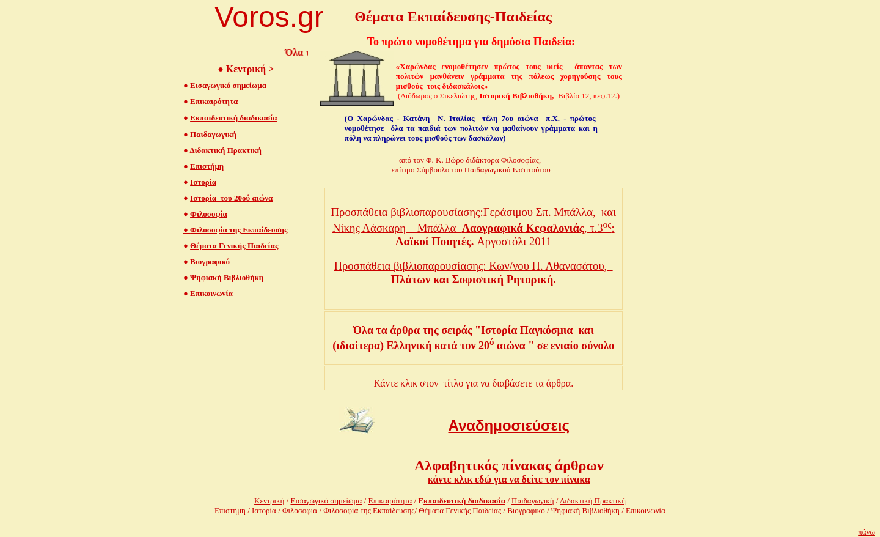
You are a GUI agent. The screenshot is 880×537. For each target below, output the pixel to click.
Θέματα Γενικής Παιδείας (234, 245)
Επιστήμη (207, 166)
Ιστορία (203, 182)
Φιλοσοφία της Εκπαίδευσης (235, 229)
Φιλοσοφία (208, 213)
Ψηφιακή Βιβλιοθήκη (226, 277)
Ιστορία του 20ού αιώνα (231, 197)
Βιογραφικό (210, 261)
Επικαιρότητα (214, 101)
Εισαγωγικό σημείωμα (228, 85)
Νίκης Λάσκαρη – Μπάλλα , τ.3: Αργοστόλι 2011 (473, 234)
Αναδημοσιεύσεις (509, 425)
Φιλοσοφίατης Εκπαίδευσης (368, 510)
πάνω (866, 531)
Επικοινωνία (211, 293)
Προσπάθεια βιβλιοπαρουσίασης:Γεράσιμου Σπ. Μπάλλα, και (473, 212)
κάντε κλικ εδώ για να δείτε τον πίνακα (509, 479)
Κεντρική (269, 500)
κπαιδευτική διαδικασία (464, 500)
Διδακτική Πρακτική (225, 150)
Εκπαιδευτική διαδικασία (233, 117)
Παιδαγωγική (213, 134)
